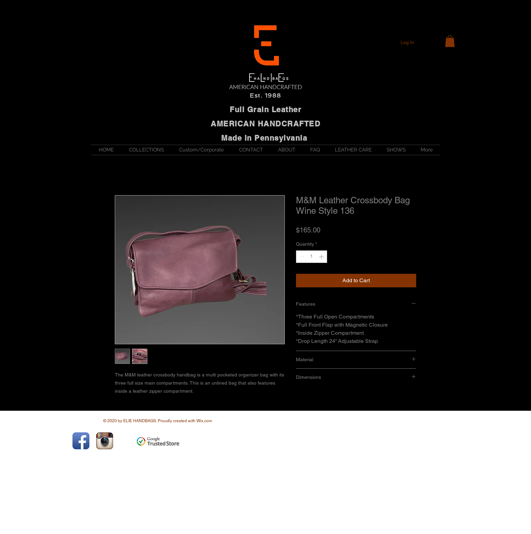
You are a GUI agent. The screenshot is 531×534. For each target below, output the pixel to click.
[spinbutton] (311, 257)
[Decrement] (301, 257)
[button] (450, 41)
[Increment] (322, 257)
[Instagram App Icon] (104, 440)
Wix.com (204, 420)
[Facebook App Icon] (80, 440)
